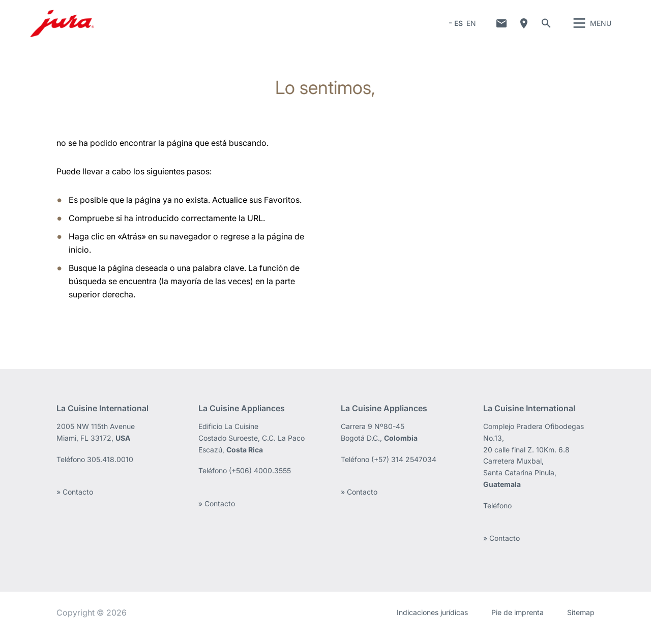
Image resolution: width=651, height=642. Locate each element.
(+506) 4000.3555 (260, 479)
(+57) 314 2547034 (403, 468)
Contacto (501, 28)
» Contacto (74, 501)
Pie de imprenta (517, 621)
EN (471, 27)
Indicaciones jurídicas (432, 621)
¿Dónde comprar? (524, 28)
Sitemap (581, 621)
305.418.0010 (110, 468)
